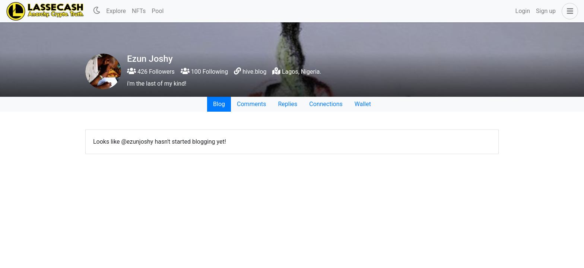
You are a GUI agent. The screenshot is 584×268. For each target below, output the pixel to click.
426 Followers (151, 71)
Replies (287, 104)
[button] (568, 11)
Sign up (546, 11)
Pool (158, 11)
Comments (251, 104)
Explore (116, 11)
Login (522, 11)
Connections (325, 104)
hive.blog (254, 71)
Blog (219, 104)
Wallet (363, 104)
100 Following (204, 71)
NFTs (139, 11)
